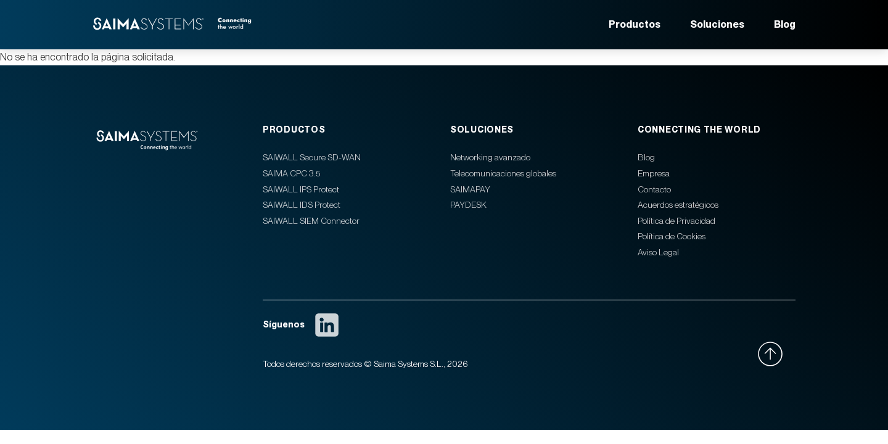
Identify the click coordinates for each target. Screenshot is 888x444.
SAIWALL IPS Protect (301, 189)
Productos (634, 24)
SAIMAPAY (470, 189)
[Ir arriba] (776, 354)
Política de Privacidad (676, 221)
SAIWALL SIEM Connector (311, 221)
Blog (785, 24)
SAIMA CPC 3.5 (292, 173)
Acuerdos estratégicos (678, 205)
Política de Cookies (671, 236)
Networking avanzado (490, 157)
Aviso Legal (658, 252)
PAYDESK (468, 205)
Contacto (654, 189)
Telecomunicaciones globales (503, 173)
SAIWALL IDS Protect (301, 205)
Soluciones (717, 24)
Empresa (654, 173)
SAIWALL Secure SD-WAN (312, 157)
